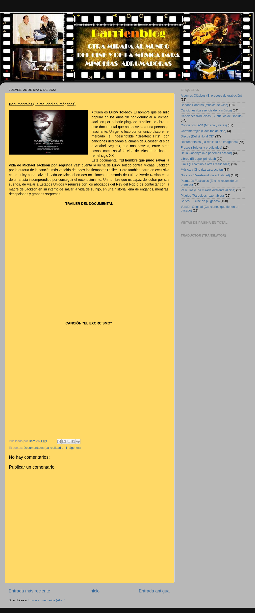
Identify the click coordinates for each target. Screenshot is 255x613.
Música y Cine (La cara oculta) (202, 169)
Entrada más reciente (29, 590)
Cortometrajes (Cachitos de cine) (203, 131)
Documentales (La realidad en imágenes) (52, 448)
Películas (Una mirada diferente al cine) (208, 190)
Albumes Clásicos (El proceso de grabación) (211, 95)
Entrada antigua (154, 590)
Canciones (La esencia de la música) (206, 110)
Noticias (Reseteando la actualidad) (205, 175)
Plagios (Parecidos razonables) (202, 195)
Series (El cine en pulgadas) (200, 201)
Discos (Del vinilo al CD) (197, 136)
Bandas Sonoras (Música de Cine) (204, 105)
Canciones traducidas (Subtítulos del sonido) (212, 116)
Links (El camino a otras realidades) (205, 164)
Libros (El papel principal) (198, 158)
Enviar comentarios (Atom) (46, 600)
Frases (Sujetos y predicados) (201, 147)
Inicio (94, 590)
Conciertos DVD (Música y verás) (204, 125)
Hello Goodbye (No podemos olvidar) (206, 153)
